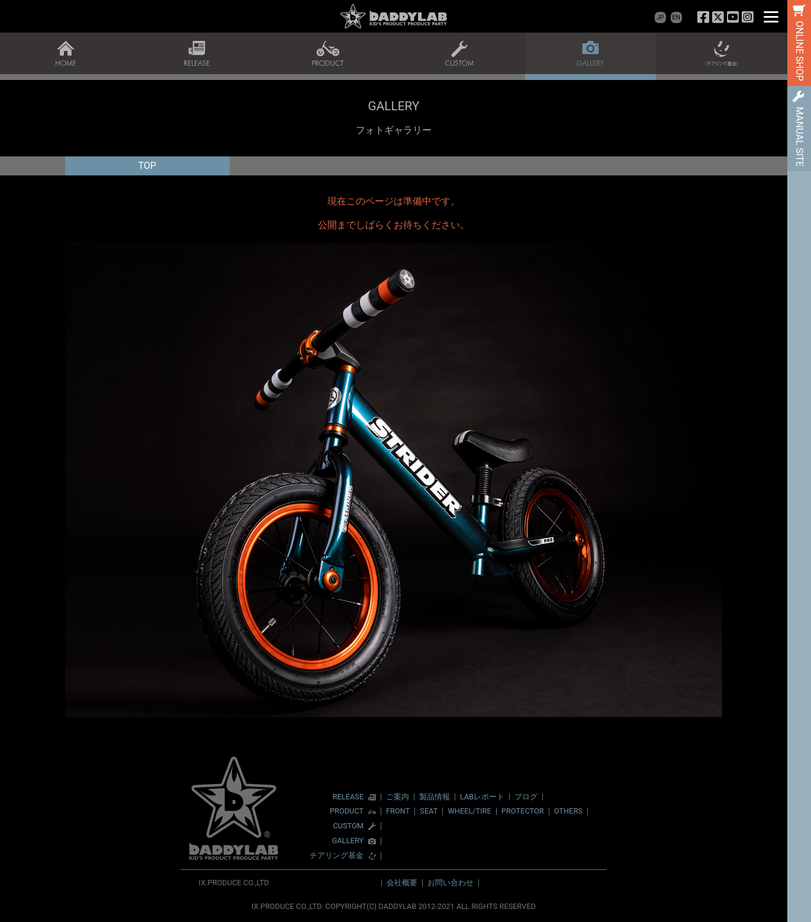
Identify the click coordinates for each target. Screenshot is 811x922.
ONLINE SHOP (799, 51)
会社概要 (402, 882)
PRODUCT (346, 811)
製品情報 (434, 796)
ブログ (526, 796)
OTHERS (568, 810)
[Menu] (771, 16)
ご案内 (397, 796)
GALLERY (347, 841)
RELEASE (348, 797)
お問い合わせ (450, 882)
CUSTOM (348, 826)
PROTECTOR (522, 810)
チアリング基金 (336, 856)
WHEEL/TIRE (469, 810)
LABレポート (482, 796)
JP (660, 17)
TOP (147, 165)
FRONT (398, 810)
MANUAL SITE (799, 137)
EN (676, 17)
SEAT (428, 810)
